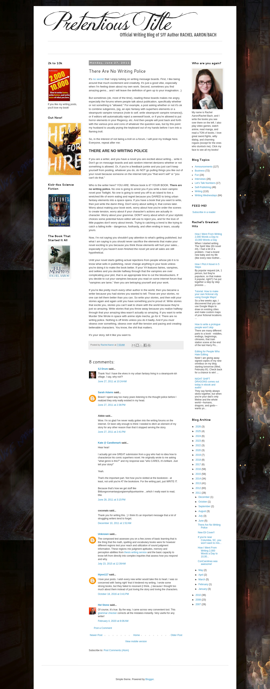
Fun (197, 175)
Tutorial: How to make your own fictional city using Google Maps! (206, 294)
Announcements (203, 166)
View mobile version (136, 641)
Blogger (149, 679)
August (202, 511)
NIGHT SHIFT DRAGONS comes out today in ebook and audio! (207, 383)
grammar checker (107, 613)
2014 (199, 478)
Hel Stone (103, 605)
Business (200, 170)
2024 (199, 436)
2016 (199, 469)
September (204, 506)
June (201, 520)
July (201, 515)
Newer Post (96, 635)
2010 (199, 595)
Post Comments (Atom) (116, 650)
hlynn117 (103, 574)
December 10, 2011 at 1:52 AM (114, 523)
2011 (199, 492)
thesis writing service (135, 552)
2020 (199, 450)
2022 (199, 445)
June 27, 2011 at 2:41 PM (111, 431)
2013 (199, 483)
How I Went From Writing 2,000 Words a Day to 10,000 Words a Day (208, 237)
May (201, 570)
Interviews (200, 179)
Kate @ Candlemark (109, 442)
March (202, 579)
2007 (199, 604)
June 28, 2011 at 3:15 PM (111, 499)
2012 (199, 488)
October (203, 501)
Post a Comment (103, 628)
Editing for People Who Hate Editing (207, 353)
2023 (199, 440)
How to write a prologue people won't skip (207, 326)
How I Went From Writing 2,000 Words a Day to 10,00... (208, 552)
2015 (199, 474)
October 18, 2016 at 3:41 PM (113, 594)
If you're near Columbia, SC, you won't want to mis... (210, 540)
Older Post (176, 635)
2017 (199, 464)
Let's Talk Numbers (205, 183)
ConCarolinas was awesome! (208, 562)
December (204, 497)
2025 (199, 431)
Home (136, 635)
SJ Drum (103, 368)
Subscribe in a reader (203, 212)
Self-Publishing (203, 187)
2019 (199, 455)
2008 (199, 599)
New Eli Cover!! (206, 532)
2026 (199, 426)
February (203, 584)
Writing (198, 191)
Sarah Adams (105, 392)
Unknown (103, 534)
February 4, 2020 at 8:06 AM (113, 621)
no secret (98, 79)
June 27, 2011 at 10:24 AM (112, 381)
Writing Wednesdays (206, 195)
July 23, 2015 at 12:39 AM (112, 563)
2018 (199, 459)
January (203, 589)
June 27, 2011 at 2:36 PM (111, 405)
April (201, 574)
